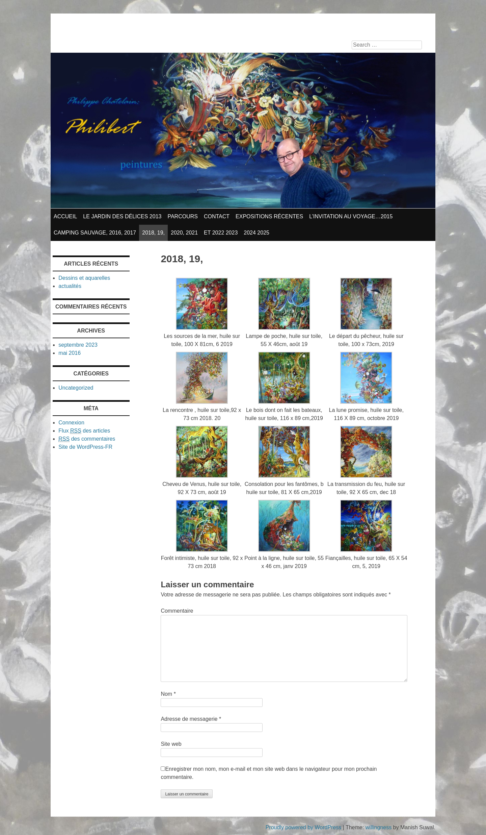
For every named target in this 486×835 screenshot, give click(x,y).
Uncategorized (75, 388)
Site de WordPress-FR (85, 447)
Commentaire (177, 611)
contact (217, 216)
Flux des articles (84, 431)
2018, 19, (153, 233)
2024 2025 (256, 233)
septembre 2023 (78, 345)
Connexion (71, 422)
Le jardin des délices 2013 (122, 216)
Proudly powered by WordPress (304, 827)
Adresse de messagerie (191, 719)
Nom (168, 694)
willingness (379, 827)
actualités (69, 286)
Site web (171, 744)
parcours (182, 216)
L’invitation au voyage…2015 (351, 216)
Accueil (65, 216)
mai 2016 (69, 353)
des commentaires (86, 439)
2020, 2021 (184, 233)
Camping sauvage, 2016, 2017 (95, 233)
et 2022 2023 (221, 233)
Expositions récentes (269, 216)
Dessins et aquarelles (84, 278)
